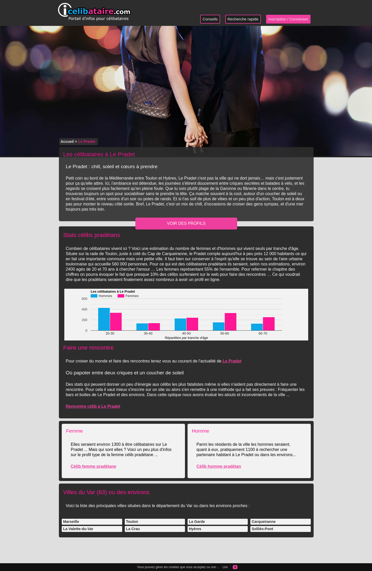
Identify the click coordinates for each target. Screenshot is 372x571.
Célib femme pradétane (93, 466)
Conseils (210, 19)
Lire (225, 567)
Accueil (67, 141)
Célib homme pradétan (218, 466)
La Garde (197, 522)
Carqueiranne (264, 522)
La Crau (133, 529)
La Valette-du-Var (78, 529)
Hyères (195, 529)
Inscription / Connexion (288, 19)
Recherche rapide (243, 19)
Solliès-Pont (262, 529)
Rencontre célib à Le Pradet (93, 406)
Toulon (132, 522)
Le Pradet (231, 361)
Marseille (71, 522)
